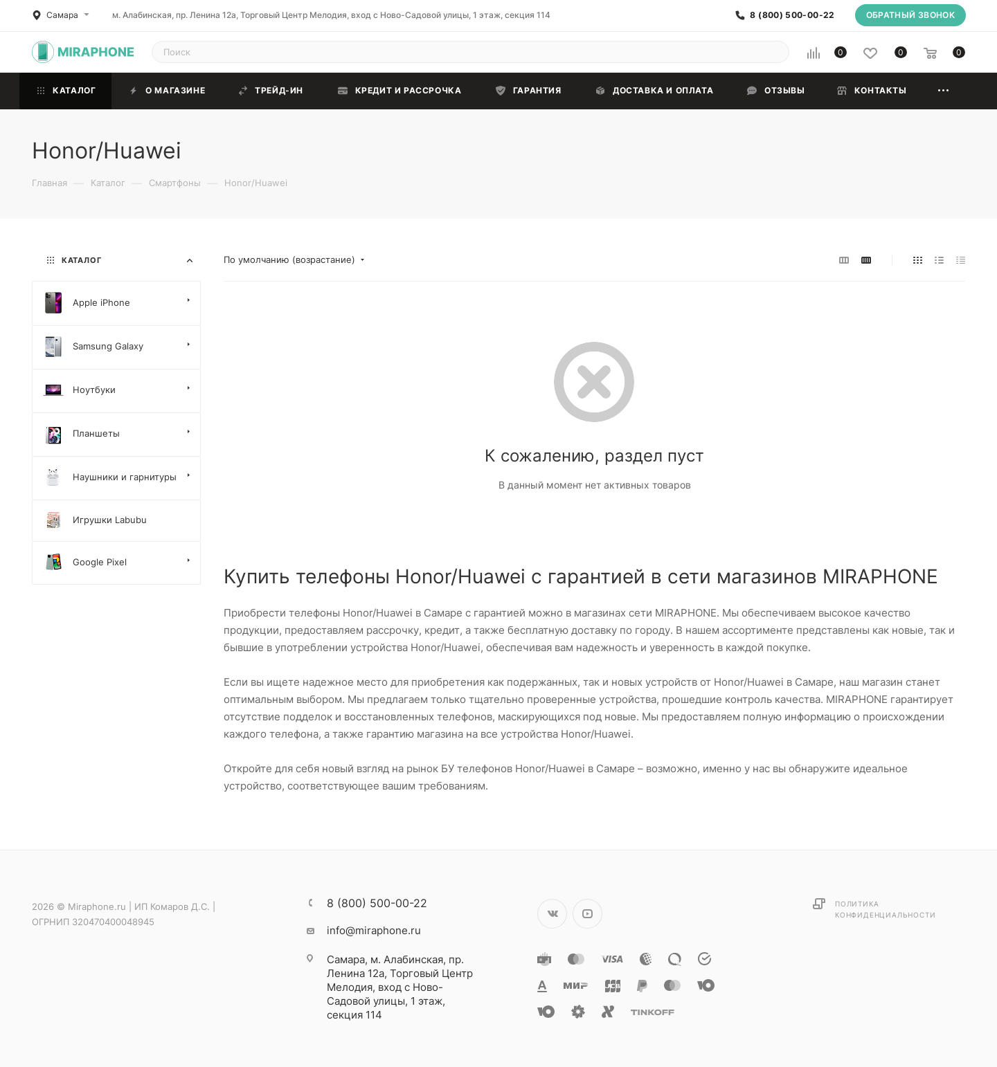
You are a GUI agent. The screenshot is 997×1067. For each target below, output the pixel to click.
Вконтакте (552, 914)
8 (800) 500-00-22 (792, 15)
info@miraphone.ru (374, 930)
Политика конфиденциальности (885, 909)
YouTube (587, 914)
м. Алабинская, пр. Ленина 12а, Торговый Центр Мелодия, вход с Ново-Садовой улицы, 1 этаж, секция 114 (331, 15)
